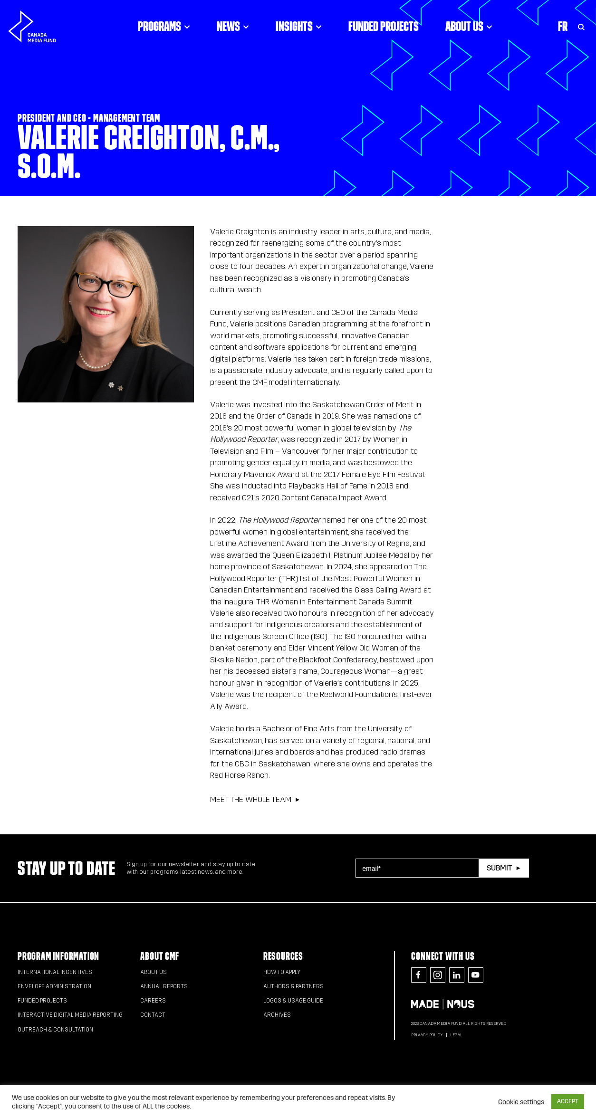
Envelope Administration (54, 986)
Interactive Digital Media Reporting (70, 1015)
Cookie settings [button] (521, 1102)
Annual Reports (164, 986)
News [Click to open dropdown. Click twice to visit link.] (233, 26)
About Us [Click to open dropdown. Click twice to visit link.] (468, 26)
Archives (277, 1015)
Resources (283, 956)
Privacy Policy (427, 1034)
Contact (152, 1015)
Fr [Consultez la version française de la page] (562, 26)
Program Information (58, 956)
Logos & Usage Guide (293, 1000)
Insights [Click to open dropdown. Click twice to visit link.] (299, 26)
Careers (153, 1000)
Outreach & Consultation (55, 1029)
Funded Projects (383, 26)
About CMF (159, 956)
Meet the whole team (250, 799)
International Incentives (55, 972)
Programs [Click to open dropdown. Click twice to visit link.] (164, 26)
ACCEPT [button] (567, 1101)
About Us (153, 972)
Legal (456, 1034)
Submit (499, 867)
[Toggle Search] (581, 26)
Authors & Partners (293, 986)
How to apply (282, 972)
